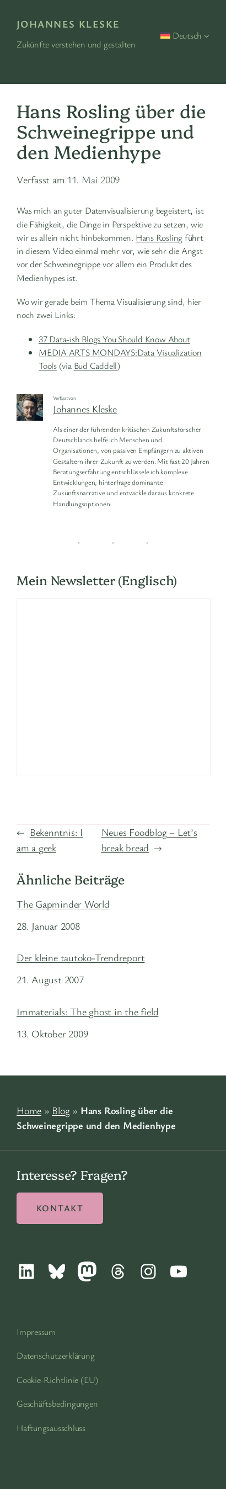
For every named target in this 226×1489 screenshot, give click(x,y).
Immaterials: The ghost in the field (87, 1011)
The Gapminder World (63, 904)
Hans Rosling (159, 237)
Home (29, 1110)
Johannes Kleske (68, 23)
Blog (60, 1110)
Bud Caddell (95, 365)
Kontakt (59, 1208)
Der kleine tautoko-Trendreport (80, 957)
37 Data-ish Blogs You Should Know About (114, 339)
